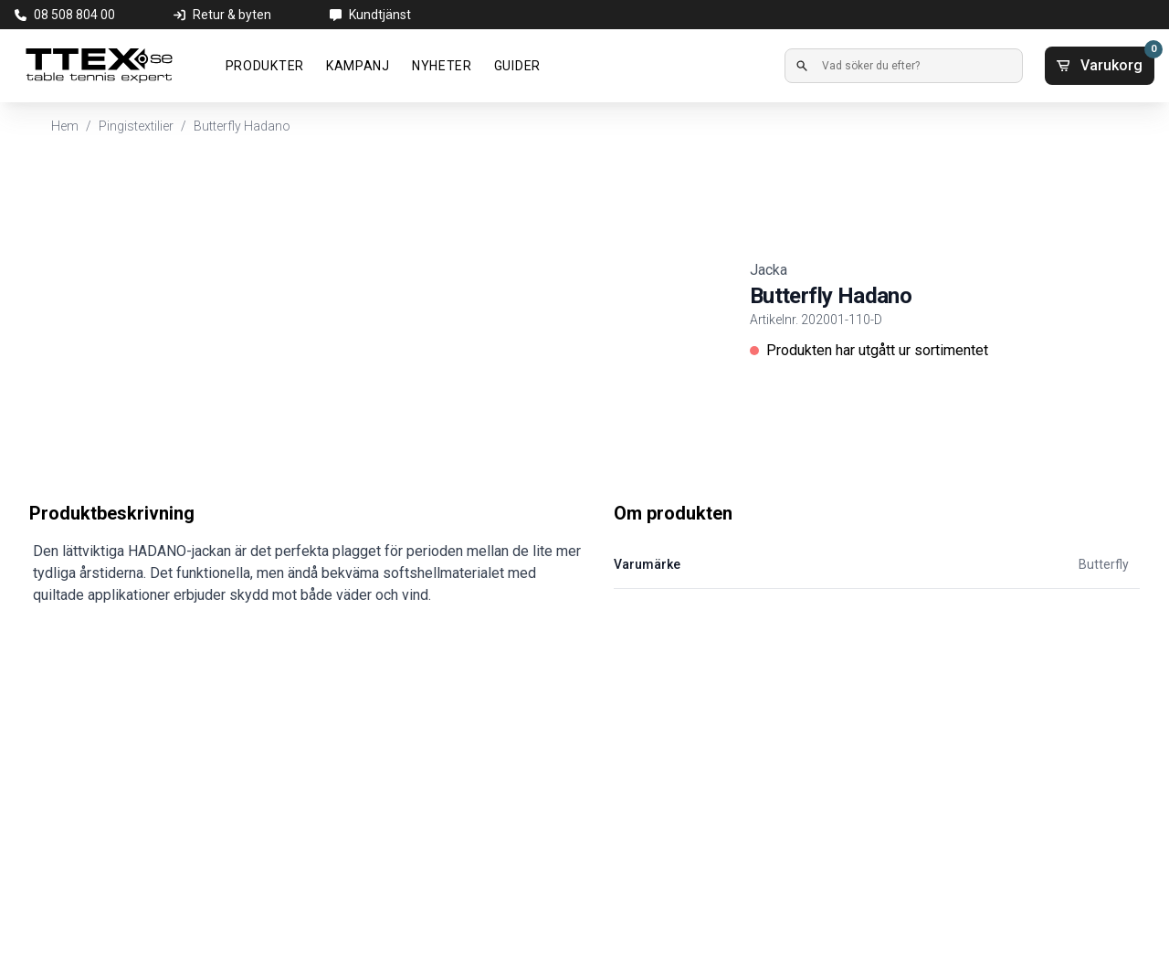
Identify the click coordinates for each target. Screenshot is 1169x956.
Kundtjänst (380, 14)
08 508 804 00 (74, 14)
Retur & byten (232, 14)
